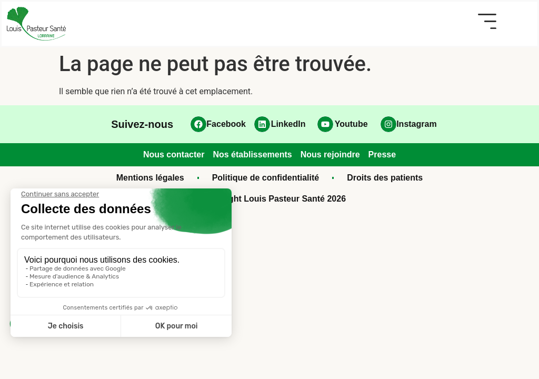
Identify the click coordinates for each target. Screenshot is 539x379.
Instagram (416, 123)
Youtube (351, 123)
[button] (487, 21)
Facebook (226, 123)
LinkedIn (288, 123)
